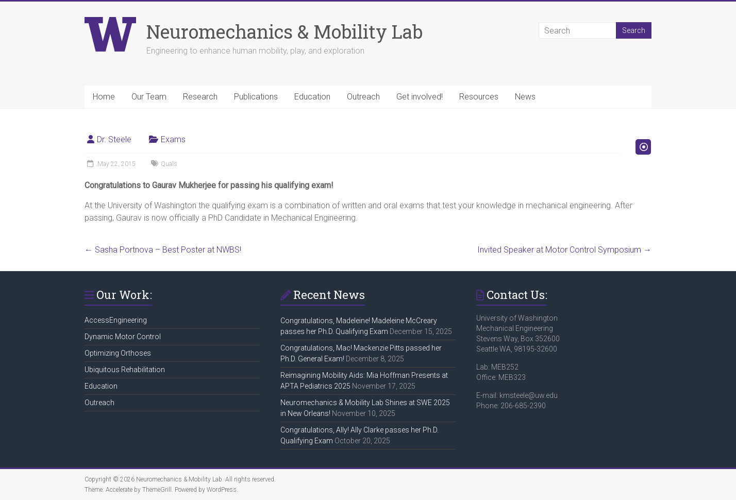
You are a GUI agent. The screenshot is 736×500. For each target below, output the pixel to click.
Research (200, 97)
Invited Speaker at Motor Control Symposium (564, 250)
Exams (173, 139)
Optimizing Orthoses (118, 353)
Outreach (363, 97)
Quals (169, 164)
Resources (478, 97)
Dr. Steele (114, 139)
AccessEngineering (116, 320)
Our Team (148, 97)
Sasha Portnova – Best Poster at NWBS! (163, 250)
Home (104, 97)
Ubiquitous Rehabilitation (125, 369)
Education (312, 97)
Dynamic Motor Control (123, 336)
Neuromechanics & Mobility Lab (284, 31)
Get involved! (419, 97)
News (525, 97)
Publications (256, 97)
